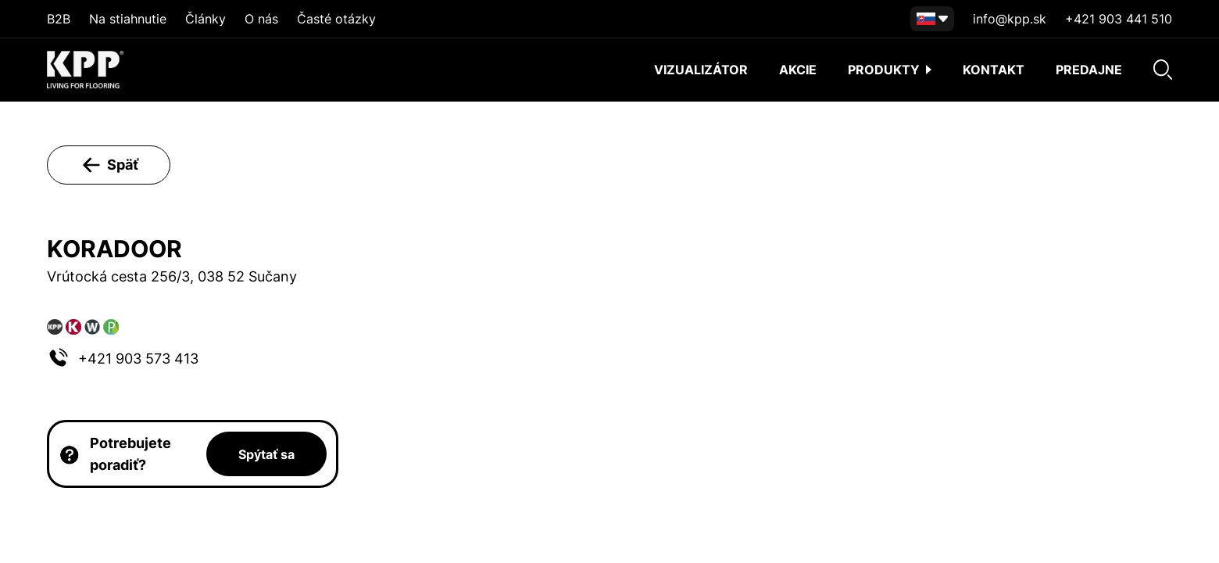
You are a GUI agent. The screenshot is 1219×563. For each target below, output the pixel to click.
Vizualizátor (701, 69)
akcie (798, 69)
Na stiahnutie (127, 19)
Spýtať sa (266, 454)
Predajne (1089, 69)
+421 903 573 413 (138, 358)
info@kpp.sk (1009, 19)
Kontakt (993, 69)
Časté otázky (336, 19)
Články (205, 19)
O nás (261, 19)
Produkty (889, 69)
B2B (58, 19)
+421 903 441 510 (1118, 19)
